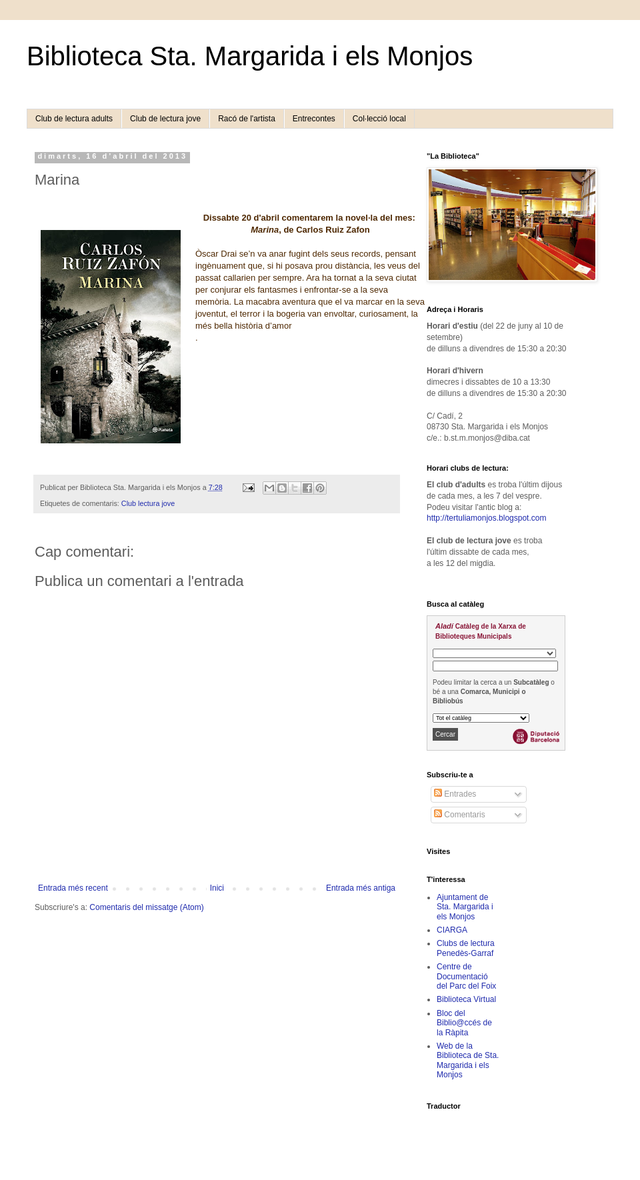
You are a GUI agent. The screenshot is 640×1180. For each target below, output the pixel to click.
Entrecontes (314, 118)
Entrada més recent (73, 888)
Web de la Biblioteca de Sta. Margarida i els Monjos (468, 1060)
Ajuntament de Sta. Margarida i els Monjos (465, 907)
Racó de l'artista (246, 118)
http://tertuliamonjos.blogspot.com (486, 518)
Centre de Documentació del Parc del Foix (466, 976)
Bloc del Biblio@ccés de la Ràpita (464, 1023)
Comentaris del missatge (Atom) (146, 907)
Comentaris (459, 814)
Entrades (455, 794)
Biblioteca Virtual (466, 999)
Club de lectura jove (165, 118)
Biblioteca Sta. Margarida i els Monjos (250, 56)
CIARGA (452, 930)
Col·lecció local (379, 118)
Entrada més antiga (360, 888)
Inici (217, 888)
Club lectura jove (148, 503)
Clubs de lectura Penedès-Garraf (466, 948)
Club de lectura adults (74, 118)
